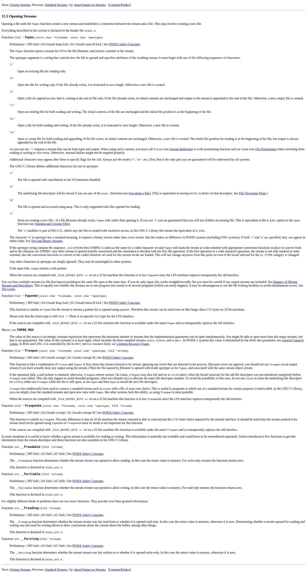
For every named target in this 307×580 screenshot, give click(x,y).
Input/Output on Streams (90, 5)
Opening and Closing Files (52, 224)
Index (126, 5)
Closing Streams (20, 5)
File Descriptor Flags (252, 194)
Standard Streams (56, 5)
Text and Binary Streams (46, 241)
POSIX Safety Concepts (124, 44)
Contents (114, 5)
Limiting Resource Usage (133, 345)
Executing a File (139, 194)
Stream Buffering (181, 149)
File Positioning (265, 149)
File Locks (8, 289)
